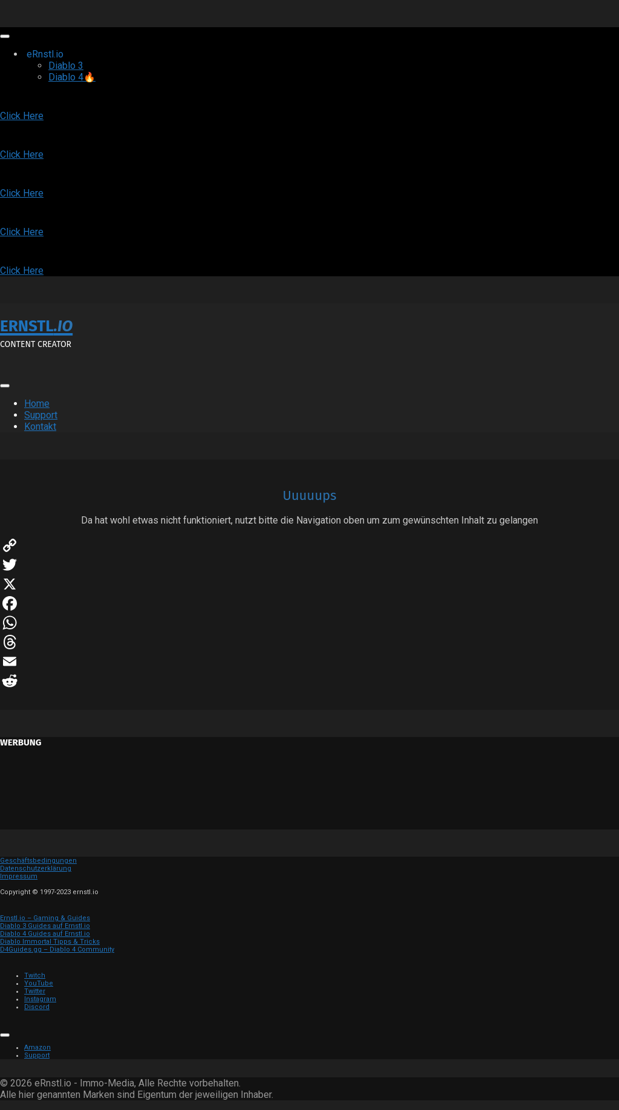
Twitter (34, 991)
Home (37, 403)
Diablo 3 (65, 65)
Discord (37, 1007)
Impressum (18, 876)
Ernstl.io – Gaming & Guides (45, 918)
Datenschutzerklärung (35, 868)
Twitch (34, 975)
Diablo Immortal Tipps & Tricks (50, 942)
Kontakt (40, 426)
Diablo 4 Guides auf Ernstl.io (45, 934)
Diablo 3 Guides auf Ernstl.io (45, 926)
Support (40, 415)
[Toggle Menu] (5, 36)
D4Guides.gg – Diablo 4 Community (57, 949)
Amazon (37, 1047)
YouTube (38, 983)
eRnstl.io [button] (59, 54)
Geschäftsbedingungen (38, 861)
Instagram (40, 999)
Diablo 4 (72, 77)
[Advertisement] (309, 793)
